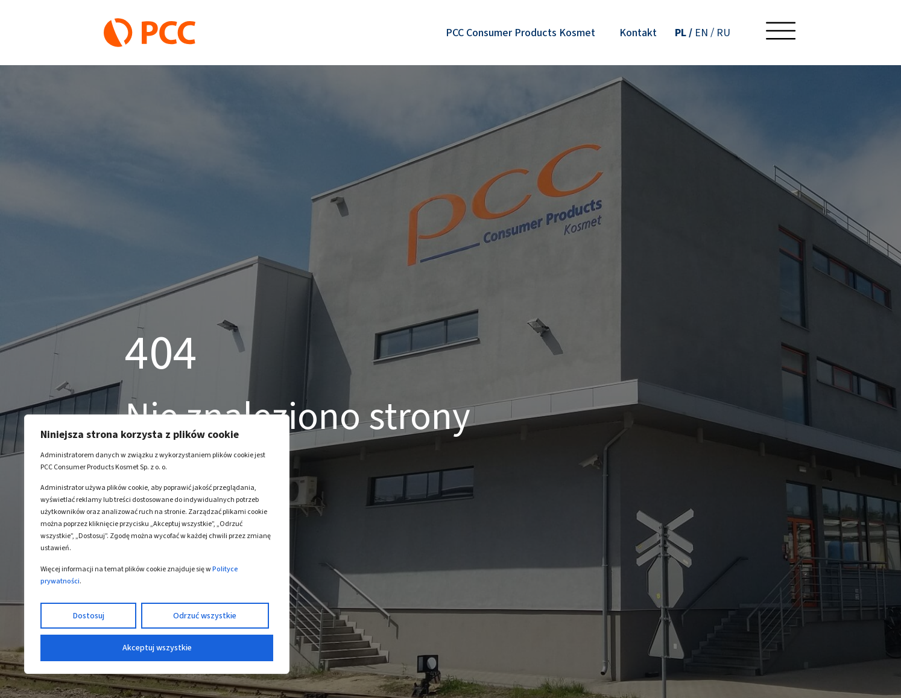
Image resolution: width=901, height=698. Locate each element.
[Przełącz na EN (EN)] (704, 32)
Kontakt (638, 32)
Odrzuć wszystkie (204, 615)
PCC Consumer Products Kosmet (520, 32)
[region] (156, 544)
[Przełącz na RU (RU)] (723, 32)
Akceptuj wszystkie (157, 647)
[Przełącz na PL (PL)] (684, 32)
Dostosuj (88, 615)
